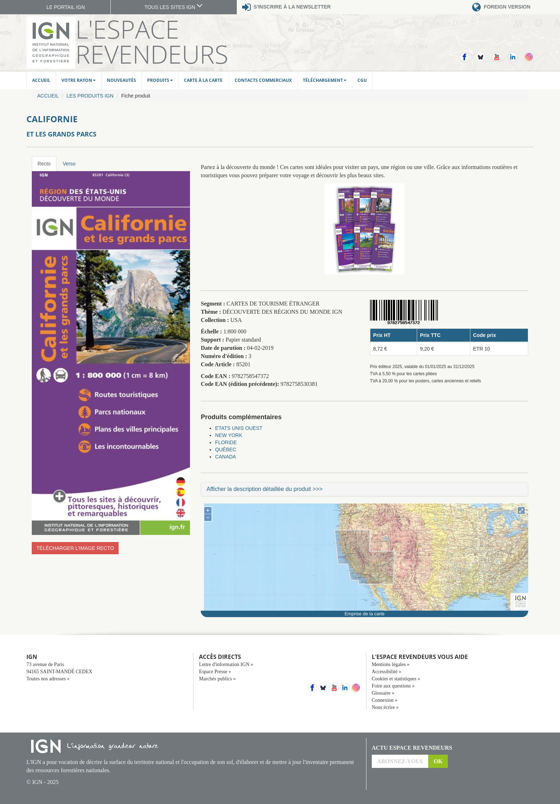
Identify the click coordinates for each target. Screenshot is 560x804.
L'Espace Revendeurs (151, 41)
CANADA (225, 457)
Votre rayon (78, 80)
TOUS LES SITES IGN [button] (173, 7)
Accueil (41, 80)
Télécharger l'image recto (75, 548)
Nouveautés (121, 80)
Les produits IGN (89, 96)
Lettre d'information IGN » (226, 664)
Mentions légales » (391, 664)
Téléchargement (324, 80)
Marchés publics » (217, 678)
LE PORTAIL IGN (65, 7)
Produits (160, 80)
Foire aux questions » (393, 686)
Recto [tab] (44, 164)
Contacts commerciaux (263, 80)
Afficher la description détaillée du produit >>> (264, 489)
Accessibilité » (386, 671)
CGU (362, 80)
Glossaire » (383, 693)
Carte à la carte (204, 80)
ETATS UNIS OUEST (238, 428)
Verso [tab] (69, 164)
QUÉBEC (225, 449)
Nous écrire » (385, 707)
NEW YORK (228, 435)
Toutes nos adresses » (48, 678)
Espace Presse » (215, 671)
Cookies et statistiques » (396, 678)
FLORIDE (226, 442)
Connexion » (385, 700)
